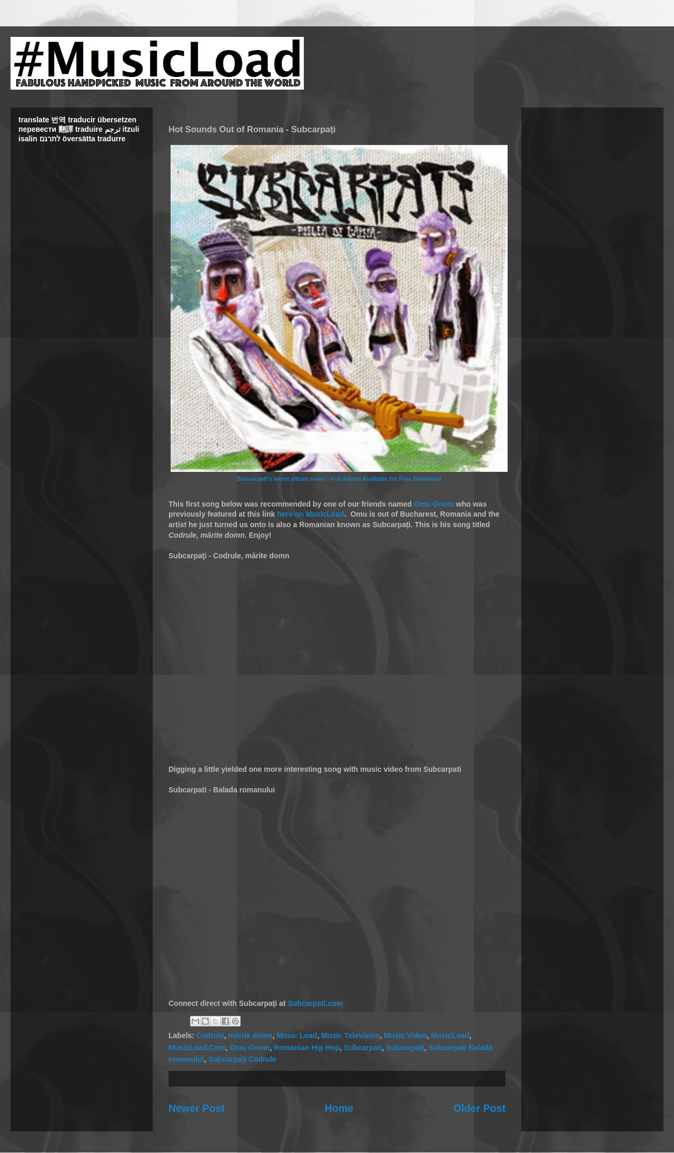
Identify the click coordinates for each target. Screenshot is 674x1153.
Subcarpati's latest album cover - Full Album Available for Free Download (339, 479)
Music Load (296, 1035)
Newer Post (196, 1108)
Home (339, 1108)
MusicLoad (450, 1035)
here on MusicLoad (310, 514)
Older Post (479, 1108)
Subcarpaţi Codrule (242, 1059)
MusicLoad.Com (196, 1047)
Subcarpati (363, 1047)
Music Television (350, 1035)
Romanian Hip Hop (307, 1047)
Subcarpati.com (315, 1003)
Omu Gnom (434, 504)
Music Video (405, 1035)
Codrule (210, 1035)
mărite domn (251, 1035)
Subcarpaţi (405, 1047)
